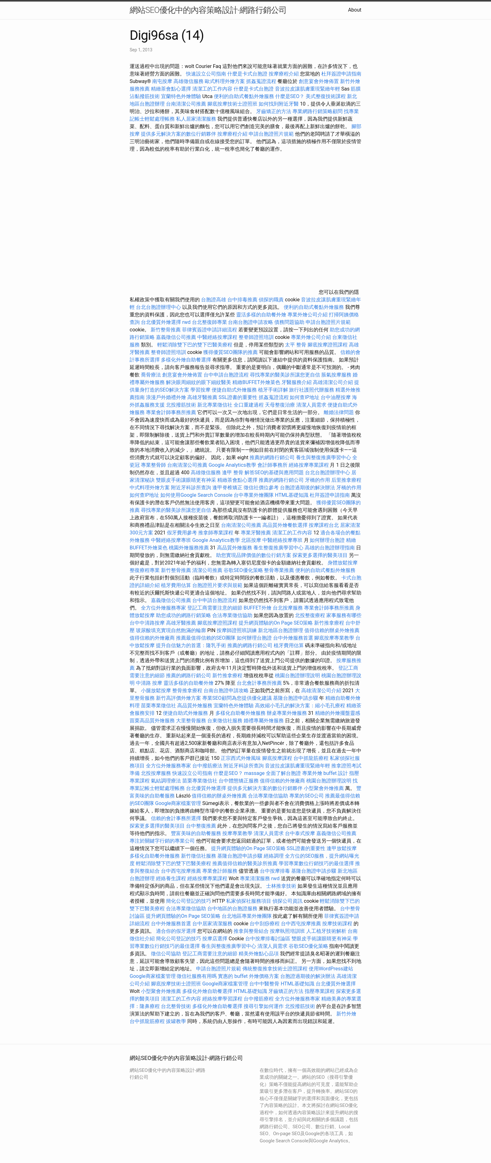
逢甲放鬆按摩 (342, 848)
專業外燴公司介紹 (307, 315)
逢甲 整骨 (232, 472)
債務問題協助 (289, 322)
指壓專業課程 (320, 991)
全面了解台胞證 (283, 773)
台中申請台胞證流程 (226, 375)
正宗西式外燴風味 (241, 758)
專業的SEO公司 (306, 796)
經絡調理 (274, 856)
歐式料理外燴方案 (225, 81)
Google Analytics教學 (232, 465)
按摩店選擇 (215, 939)
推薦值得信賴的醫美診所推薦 (244, 863)
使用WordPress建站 (331, 969)
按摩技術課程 (338, 924)
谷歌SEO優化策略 (243, 570)
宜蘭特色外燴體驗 (181, 96)
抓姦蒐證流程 (261, 81)
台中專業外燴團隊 (254, 495)
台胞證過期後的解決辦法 (307, 488)
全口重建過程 (249, 405)
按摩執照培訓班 (288, 931)
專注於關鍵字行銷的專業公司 (162, 841)
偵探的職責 (271, 300)
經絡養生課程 (171, 878)
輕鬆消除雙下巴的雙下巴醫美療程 (194, 345)
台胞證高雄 (213, 300)
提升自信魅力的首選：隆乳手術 (191, 645)
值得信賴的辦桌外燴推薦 (331, 630)
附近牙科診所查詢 (191, 488)
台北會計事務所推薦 (259, 683)
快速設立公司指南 (206, 74)
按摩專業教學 (238, 833)
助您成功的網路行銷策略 (183, 615)
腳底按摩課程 (277, 758)
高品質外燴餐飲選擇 (285, 525)
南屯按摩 (162, 81)
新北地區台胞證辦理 (280, 630)
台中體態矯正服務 (239, 781)
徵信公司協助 (166, 954)
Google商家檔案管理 (178, 803)
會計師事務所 (272, 465)
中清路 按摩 (149, 683)
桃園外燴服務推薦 (189, 548)
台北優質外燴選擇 (161, 322)
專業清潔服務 (255, 878)
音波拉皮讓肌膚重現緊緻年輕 (307, 89)
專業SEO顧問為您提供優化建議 (237, 698)
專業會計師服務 (219, 871)
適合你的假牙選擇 (176, 931)
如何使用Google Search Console (196, 495)
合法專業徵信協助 (232, 615)
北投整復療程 (310, 615)
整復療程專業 (145, 570)
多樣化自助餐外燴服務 (240, 713)
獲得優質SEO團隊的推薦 (230, 352)
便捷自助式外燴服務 (235, 390)
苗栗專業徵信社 (158, 706)
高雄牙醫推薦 (202, 397)
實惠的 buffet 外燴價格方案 (248, 976)
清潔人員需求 (311, 405)
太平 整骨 (295, 345)
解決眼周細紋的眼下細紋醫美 (198, 382)
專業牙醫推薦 (256, 533)
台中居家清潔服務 (212, 924)
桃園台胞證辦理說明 (297, 675)
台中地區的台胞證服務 (232, 908)
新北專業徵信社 (214, 405)
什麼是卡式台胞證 (247, 74)
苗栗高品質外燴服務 (153, 721)
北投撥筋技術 (181, 405)
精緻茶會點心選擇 (171, 89)
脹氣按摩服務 (337, 375)
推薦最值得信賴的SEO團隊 (205, 638)
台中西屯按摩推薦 (181, 871)
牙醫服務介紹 (297, 382)
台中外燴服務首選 (293, 638)
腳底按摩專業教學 (334, 638)
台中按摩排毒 (275, 871)
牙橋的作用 (317, 480)
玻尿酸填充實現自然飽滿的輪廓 (171, 630)
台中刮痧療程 (265, 924)
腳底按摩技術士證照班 (232, 104)
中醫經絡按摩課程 (217, 337)
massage (254, 773)
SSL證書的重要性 (238, 397)
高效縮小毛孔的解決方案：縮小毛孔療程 (300, 706)
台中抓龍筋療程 (311, 758)
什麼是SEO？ (290, 96)
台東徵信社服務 (224, 721)
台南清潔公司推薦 (186, 104)
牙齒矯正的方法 (273, 111)
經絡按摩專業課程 (309, 465)
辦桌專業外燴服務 (287, 713)
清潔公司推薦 (207, 570)
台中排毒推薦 (242, 300)
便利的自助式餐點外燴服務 (244, 96)
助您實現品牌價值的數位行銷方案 (253, 555)
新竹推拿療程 (329, 623)
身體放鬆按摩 (343, 563)
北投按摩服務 (156, 773)
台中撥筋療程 (259, 999)
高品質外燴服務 (234, 548)
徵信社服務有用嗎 (197, 976)
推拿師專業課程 (216, 533)
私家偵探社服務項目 (248, 901)
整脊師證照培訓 (257, 337)
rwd (186, 322)
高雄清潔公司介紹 (333, 382)
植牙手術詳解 (273, 390)
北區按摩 (251, 540)
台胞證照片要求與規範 (217, 585)
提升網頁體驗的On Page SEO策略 (276, 623)
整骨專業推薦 (279, 570)
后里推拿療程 (346, 480)
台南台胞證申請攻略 (250, 322)
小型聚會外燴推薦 (324, 788)
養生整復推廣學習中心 (278, 548)
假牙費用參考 (182, 533)
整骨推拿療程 (187, 690)
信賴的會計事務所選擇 (176, 818)
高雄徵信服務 (188, 81)
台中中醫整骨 (265, 984)
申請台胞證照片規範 (271, 134)
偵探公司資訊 (287, 901)
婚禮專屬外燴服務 (264, 721)
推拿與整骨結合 (251, 931)
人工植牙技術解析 (326, 931)
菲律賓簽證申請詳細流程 (209, 330)
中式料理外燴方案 (150, 488)
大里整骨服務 (191, 721)
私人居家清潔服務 (196, 119)
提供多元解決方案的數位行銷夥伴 (178, 134)
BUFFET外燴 (257, 608)
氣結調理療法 (166, 781)
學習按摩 (200, 390)
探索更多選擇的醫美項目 (320, 555)
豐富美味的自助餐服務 (196, 833)
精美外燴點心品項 (259, 954)
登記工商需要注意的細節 (214, 608)
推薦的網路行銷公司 (272, 457)
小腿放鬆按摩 (156, 690)
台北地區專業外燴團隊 (247, 916)
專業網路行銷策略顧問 (317, 111)
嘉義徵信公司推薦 (176, 337)
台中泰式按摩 (300, 833)
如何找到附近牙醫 (279, 104)
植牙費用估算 (176, 585)
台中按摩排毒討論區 (268, 939)
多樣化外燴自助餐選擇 (186, 360)
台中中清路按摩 (148, 623)
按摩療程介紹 (284, 74)
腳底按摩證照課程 (328, 345)
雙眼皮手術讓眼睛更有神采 (186, 480)
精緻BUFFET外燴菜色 (257, 382)
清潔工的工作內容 (212, 89)
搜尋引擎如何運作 (264, 1006)
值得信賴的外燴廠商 (152, 638)
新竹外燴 (346, 1014)
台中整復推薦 (201, 826)
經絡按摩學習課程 (223, 999)
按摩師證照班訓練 (237, 630)
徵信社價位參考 (261, 488)
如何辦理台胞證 (327, 540)
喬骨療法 (151, 375)
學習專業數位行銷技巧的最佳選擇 (316, 863)
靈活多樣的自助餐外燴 (261, 315)
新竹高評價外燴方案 (178, 698)
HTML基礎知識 (291, 495)
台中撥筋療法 (207, 766)
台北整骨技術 (176, 1006)
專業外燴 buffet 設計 (325, 773)
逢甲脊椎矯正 (228, 488)
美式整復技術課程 (326, 96)
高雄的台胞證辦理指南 (330, 548)
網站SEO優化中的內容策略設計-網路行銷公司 (208, 10)
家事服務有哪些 (343, 615)
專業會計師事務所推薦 (171, 412)
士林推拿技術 (281, 886)
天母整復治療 (280, 405)
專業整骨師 (153, 465)
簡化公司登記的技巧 (188, 901)
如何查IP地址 (304, 397)
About (354, 10)
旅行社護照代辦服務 (311, 390)
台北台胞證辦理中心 (158, 307)
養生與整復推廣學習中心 (324, 457)
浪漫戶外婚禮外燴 (166, 397)
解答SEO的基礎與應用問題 (274, 472)
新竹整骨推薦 (166, 330)
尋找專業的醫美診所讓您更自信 (285, 375)
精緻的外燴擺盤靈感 (337, 713)
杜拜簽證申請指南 (341, 74)
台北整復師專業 (209, 322)
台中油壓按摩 (336, 397)
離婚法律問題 (339, 412)
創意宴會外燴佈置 (319, 81)
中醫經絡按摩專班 (171, 540)
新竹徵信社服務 (198, 856)
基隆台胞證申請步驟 (295, 698)
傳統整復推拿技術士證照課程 (275, 969)
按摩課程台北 (324, 525)
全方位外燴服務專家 (164, 608)
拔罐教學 (176, 1021)
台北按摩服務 (288, 608)
